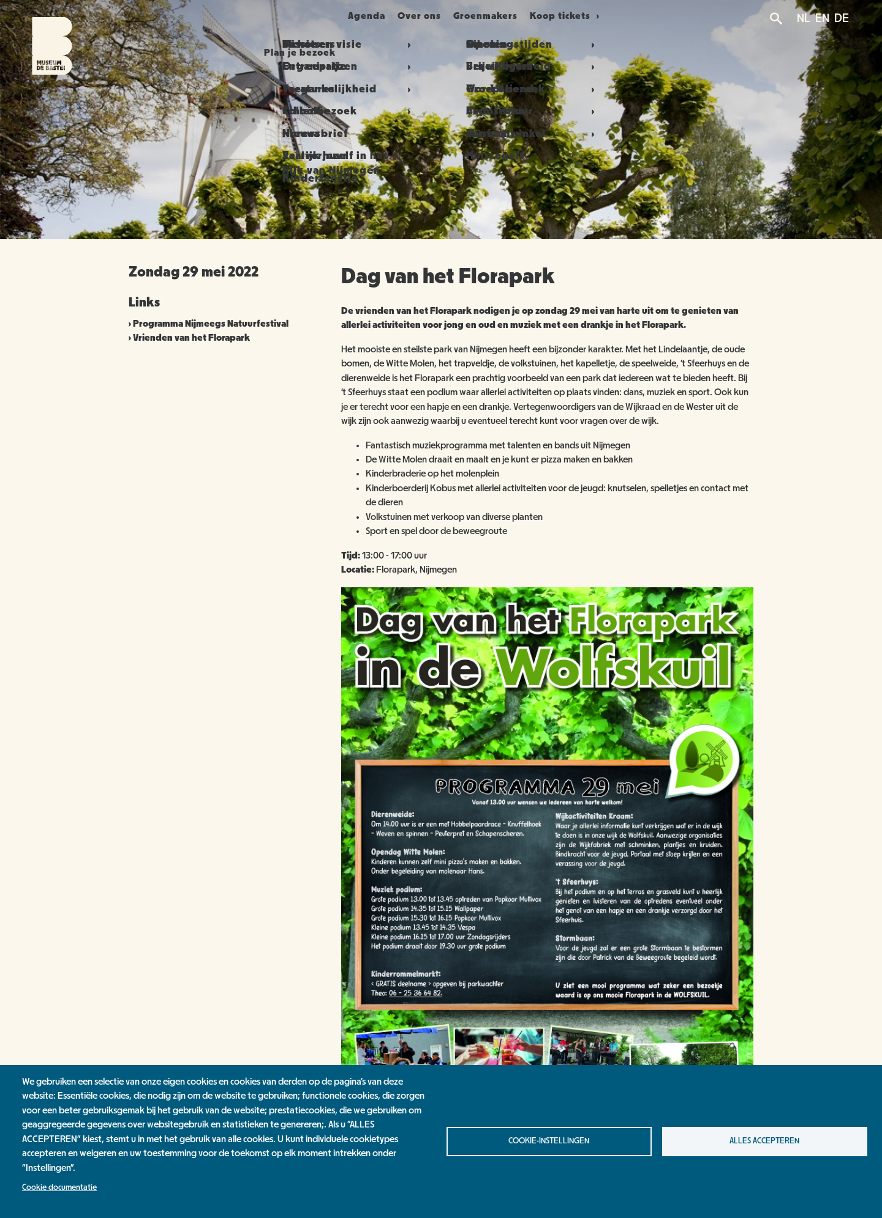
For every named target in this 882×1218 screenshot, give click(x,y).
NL (803, 18)
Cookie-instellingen (548, 1141)
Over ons (426, 16)
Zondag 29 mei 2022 (193, 272)
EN (822, 18)
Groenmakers (506, 16)
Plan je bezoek (276, 16)
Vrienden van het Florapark (191, 338)
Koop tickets (591, 16)
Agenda (359, 16)
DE (841, 18)
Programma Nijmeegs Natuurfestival (210, 324)
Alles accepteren (764, 1141)
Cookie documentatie (59, 1187)
